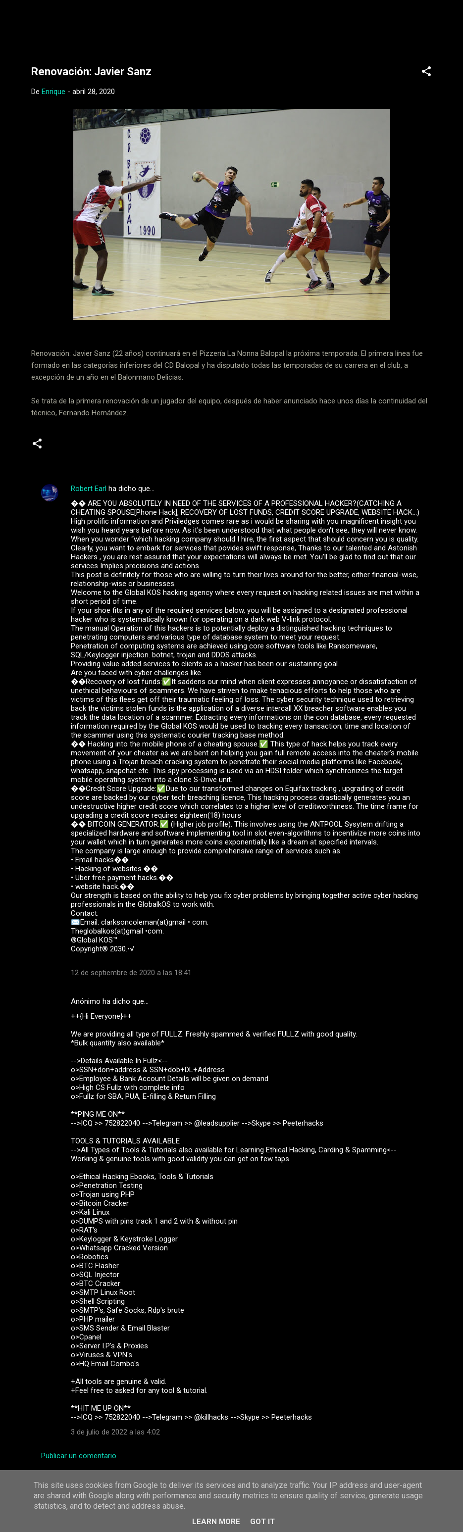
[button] (426, 73)
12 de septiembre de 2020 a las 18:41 (131, 972)
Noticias (68, 447)
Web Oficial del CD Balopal (106, 24)
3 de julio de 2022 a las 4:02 (115, 1432)
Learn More (216, 1521)
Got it (262, 1521)
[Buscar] (446, 27)
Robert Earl (88, 488)
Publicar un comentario (78, 1455)
